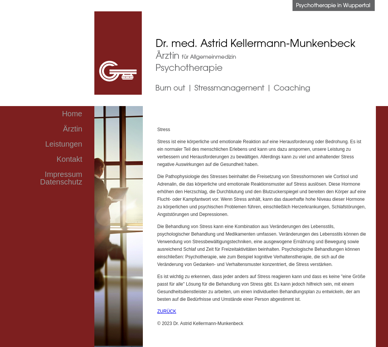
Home (72, 113)
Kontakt (69, 159)
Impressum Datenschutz (61, 178)
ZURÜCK (166, 311)
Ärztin (72, 129)
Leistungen (63, 144)
